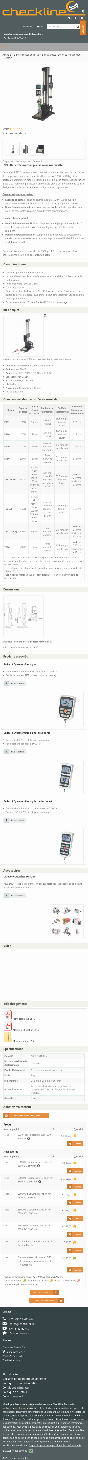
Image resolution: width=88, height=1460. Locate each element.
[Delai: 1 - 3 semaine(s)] (74, 1147)
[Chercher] (78, 26)
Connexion (26, 26)
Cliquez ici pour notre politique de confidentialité (55, 1445)
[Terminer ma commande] (46, 1314)
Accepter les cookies (19, 1450)
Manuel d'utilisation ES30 (26, 1039)
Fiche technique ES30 (24, 1028)
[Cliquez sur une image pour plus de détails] (15, 692)
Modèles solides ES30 (24, 1050)
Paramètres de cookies (17, 1458)
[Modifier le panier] (44, 1306)
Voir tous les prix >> (14, 133)
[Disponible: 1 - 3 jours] (74, 1272)
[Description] (29, 1150)
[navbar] (5, 47)
